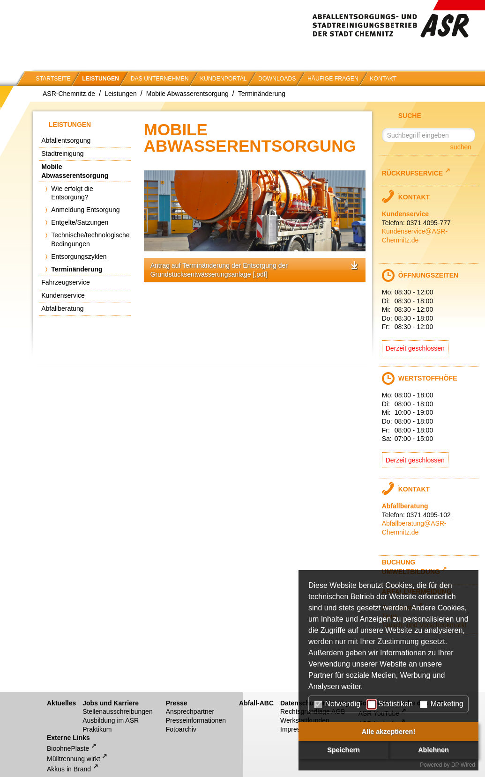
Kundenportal (223, 78)
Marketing (441, 704)
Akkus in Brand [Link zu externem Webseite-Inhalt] (69, 769)
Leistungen (100, 78)
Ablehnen (433, 750)
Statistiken (390, 704)
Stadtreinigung (62, 153)
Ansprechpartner (190, 711)
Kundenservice (63, 295)
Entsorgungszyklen (78, 256)
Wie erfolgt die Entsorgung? (72, 193)
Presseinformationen (196, 720)
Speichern (343, 750)
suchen (460, 147)
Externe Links (68, 737)
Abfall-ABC (256, 703)
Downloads (277, 78)
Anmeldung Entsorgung (85, 209)
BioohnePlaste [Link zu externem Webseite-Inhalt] (68, 748)
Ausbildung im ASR (110, 720)
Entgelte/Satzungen (79, 222)
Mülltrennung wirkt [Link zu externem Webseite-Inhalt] (73, 758)
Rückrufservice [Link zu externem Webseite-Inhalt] (412, 172)
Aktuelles (61, 703)
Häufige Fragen (332, 78)
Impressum (296, 729)
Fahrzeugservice (65, 282)
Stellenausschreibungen (117, 711)
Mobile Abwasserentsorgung (187, 93)
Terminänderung (261, 93)
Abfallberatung (62, 308)
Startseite (53, 78)
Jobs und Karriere (110, 703)
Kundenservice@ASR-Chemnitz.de (415, 235)
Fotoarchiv (181, 729)
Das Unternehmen (160, 78)
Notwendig (337, 704)
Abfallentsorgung (65, 140)
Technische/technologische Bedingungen (90, 239)
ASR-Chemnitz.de (69, 93)
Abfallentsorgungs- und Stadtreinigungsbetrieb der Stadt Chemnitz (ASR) (398, 18)
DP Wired (463, 765)
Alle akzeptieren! (388, 731)
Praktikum (97, 729)
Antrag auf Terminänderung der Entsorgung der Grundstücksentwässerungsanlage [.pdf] (219, 270)
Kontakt (383, 78)
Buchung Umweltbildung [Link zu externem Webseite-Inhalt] (411, 567)
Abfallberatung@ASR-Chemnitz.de (414, 528)
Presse (176, 703)
